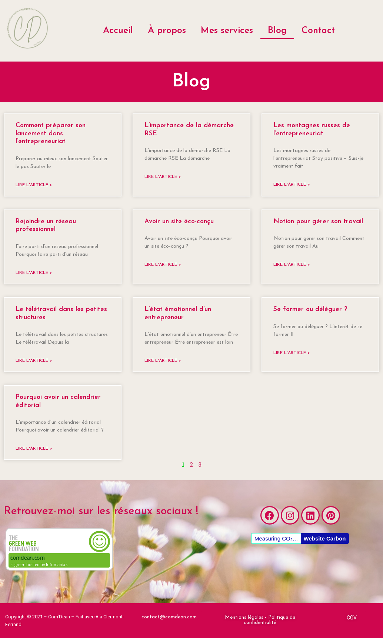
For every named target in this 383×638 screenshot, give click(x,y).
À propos (167, 30)
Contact (318, 30)
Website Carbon (325, 538)
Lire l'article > (34, 185)
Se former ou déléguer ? (310, 309)
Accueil (118, 30)
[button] (260, 620)
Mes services (227, 30)
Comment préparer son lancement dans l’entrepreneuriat (51, 133)
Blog (277, 30)
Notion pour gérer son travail (318, 221)
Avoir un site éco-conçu (179, 221)
